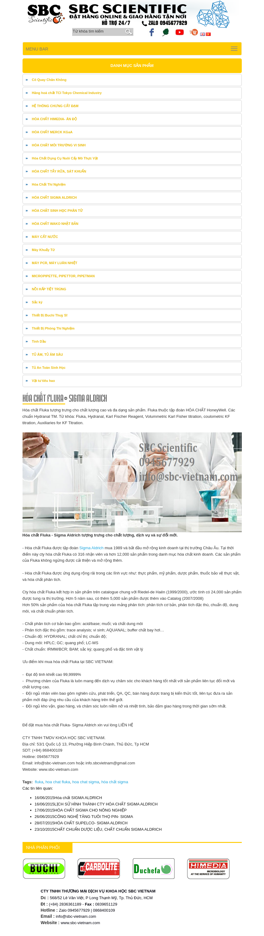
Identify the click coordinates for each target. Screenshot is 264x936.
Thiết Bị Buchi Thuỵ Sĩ (49, 315)
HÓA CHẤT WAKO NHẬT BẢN (55, 223)
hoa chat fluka (57, 782)
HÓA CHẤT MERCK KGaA (52, 132)
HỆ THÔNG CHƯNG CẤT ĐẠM (55, 106)
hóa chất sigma (114, 782)
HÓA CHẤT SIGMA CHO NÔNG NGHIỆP (81, 810)
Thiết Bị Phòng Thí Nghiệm (53, 328)
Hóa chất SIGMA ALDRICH (68, 797)
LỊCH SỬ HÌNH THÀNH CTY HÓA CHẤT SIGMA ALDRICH (96, 804)
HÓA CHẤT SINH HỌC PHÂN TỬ (57, 210)
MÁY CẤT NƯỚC (45, 237)
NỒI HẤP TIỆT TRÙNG (49, 289)
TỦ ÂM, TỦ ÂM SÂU (47, 354)
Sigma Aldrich (91, 548)
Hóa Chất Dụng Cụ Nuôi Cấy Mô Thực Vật (65, 158)
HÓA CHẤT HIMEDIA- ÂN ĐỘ (54, 119)
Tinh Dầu (39, 341)
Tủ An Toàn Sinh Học (49, 367)
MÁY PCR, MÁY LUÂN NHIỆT (54, 263)
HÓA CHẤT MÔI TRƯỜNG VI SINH (59, 145)
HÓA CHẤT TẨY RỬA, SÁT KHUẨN (59, 171)
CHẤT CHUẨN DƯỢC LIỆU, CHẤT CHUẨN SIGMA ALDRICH (98, 829)
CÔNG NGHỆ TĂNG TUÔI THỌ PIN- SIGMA (84, 816)
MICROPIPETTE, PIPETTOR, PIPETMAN (63, 276)
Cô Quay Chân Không (49, 80)
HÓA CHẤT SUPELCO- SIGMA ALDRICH (81, 823)
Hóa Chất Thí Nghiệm (49, 184)
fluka (39, 782)
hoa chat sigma (85, 782)
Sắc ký (37, 302)
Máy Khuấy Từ (43, 250)
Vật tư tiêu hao (43, 380)
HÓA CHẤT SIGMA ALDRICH (54, 197)
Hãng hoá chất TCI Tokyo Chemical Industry (67, 93)
